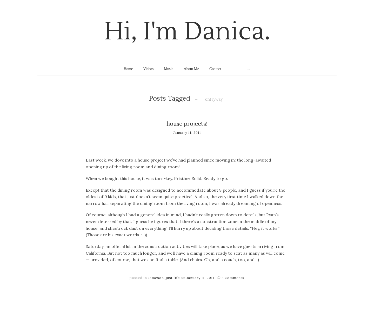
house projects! (187, 123)
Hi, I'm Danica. (187, 31)
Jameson (156, 278)
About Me (191, 69)
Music (168, 69)
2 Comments (233, 278)
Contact (215, 69)
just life (173, 278)
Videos (148, 69)
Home (128, 69)
